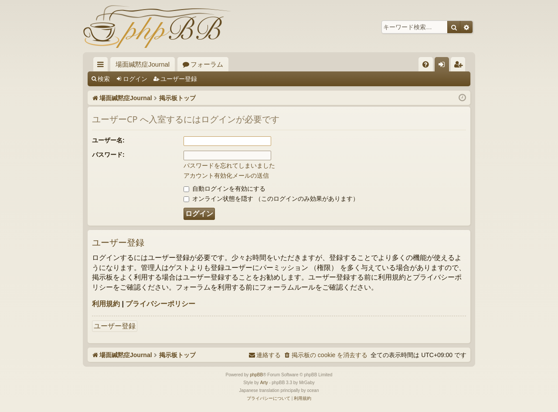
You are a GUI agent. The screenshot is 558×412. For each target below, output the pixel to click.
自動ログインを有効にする (224, 188)
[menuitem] (425, 64)
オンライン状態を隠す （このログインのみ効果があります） (271, 198)
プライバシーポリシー (160, 303)
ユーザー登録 (178, 78)
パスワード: (108, 154)
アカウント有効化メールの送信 (226, 175)
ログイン (135, 78)
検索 (104, 78)
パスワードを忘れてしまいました (229, 165)
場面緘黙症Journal (143, 64)
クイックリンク (102, 66)
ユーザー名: (108, 140)
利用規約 (106, 303)
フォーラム (207, 64)
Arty (264, 382)
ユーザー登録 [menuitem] (460, 66)
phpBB (256, 374)
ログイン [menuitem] (444, 66)
